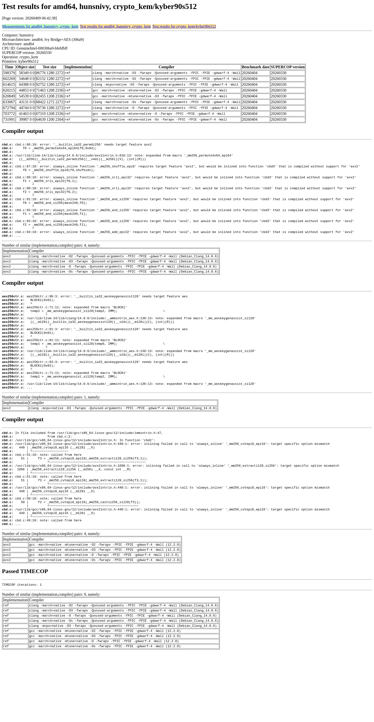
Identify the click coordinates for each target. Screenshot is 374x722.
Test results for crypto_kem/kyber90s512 (184, 26)
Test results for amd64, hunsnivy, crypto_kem (115, 26)
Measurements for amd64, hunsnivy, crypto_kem (40, 26)
